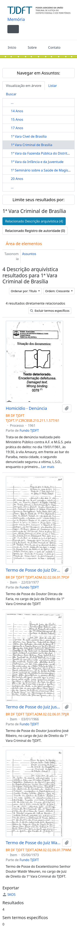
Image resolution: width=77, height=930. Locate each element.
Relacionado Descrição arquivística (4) (34, 221)
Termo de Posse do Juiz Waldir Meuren (33, 842)
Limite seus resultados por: (38, 199)
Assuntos (29, 254)
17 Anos (17, 128)
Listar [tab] (52, 85)
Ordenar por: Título (24, 291)
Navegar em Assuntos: (38, 73)
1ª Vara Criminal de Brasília (31, 145)
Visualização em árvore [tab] (23, 85)
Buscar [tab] (11, 94)
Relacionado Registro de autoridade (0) (35, 230)
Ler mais (47, 466)
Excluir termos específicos (49, 311)
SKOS (9, 894)
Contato (54, 47)
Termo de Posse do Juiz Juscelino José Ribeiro (33, 706)
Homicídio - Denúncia (26, 408)
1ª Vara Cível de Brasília (29, 136)
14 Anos (17, 111)
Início (12, 47)
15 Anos (17, 119)
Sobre (32, 47)
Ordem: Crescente (57, 291)
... (12, 102)
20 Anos (17, 178)
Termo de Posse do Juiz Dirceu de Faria (33, 570)
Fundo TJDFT (29, 430)
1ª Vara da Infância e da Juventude (37, 162)
